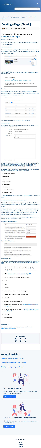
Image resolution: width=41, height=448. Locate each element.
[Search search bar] (27, 9)
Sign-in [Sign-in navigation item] (21, 446)
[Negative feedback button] (25, 340)
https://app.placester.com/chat (8, 328)
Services (21, 444)
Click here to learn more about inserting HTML (19, 274)
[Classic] (23, 17)
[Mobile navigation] (37, 3)
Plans (20, 442)
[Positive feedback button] (15, 340)
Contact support (9, 426)
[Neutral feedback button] (20, 340)
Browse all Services (10, 396)
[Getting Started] (15, 17)
